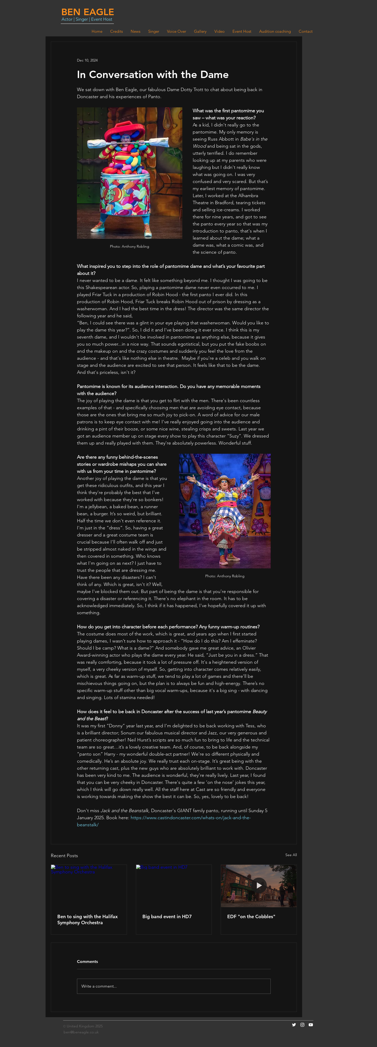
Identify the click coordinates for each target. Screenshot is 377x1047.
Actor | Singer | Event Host (87, 19)
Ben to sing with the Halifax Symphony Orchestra (87, 919)
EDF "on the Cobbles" (251, 916)
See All (291, 854)
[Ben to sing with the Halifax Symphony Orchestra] (89, 886)
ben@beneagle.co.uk (81, 1032)
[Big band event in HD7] (174, 886)
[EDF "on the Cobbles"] (259, 886)
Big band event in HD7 (167, 916)
